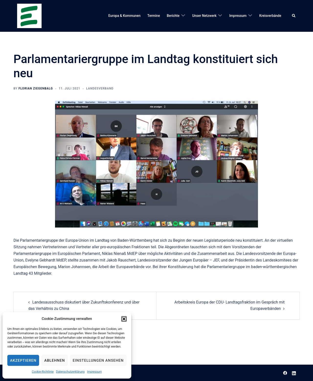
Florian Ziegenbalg (36, 88)
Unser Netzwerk (204, 16)
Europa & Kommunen (124, 16)
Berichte (173, 16)
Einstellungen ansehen (98, 360)
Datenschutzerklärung (70, 371)
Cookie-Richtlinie (43, 371)
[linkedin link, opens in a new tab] (294, 372)
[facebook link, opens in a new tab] (285, 372)
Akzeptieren (23, 360)
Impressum (94, 371)
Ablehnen (54, 360)
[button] (124, 318)
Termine (153, 16)
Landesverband (99, 88)
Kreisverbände (270, 16)
